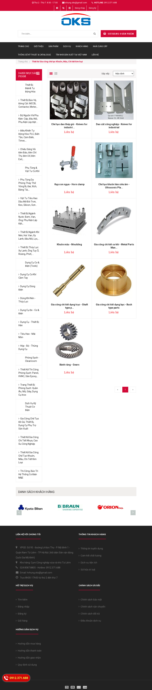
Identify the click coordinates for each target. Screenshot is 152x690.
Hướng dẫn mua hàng (28, 643)
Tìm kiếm (21, 599)
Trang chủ (23, 46)
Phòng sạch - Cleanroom (32, 359)
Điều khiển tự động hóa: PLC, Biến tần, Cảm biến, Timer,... (28, 135)
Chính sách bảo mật (90, 599)
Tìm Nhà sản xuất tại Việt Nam (71, 55)
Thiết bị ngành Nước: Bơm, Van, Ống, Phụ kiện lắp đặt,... (27, 218)
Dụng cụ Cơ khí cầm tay (27, 276)
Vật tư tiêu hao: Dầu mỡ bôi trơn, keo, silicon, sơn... (28, 201)
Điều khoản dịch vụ (90, 620)
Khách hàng (82, 46)
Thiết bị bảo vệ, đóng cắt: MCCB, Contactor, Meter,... (28, 103)
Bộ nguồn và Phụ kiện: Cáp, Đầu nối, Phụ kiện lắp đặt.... (28, 118)
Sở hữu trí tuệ (87, 569)
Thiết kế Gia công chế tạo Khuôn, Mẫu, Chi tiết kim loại (28, 457)
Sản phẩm (53, 46)
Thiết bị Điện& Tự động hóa (30, 88)
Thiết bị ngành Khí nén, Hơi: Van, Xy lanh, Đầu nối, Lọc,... (28, 235)
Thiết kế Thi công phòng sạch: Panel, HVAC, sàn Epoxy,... (28, 373)
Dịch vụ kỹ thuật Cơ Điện (30, 406)
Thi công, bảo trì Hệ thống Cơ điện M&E (28, 474)
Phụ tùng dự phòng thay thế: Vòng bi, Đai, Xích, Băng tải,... (27, 184)
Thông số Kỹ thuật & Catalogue (34, 55)
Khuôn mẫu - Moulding (69, 244)
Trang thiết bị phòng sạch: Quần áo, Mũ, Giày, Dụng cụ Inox (28, 389)
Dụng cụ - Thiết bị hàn (28, 324)
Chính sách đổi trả (89, 613)
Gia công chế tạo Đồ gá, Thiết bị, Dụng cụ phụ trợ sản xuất (28, 423)
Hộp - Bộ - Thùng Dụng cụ (28, 347)
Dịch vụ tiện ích (88, 562)
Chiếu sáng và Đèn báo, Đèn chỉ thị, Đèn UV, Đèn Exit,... (27, 154)
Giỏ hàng (21, 620)
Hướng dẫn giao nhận (28, 657)
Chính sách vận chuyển (92, 606)
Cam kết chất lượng (90, 555)
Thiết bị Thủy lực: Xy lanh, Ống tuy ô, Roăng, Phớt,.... (28, 250)
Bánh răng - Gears (69, 364)
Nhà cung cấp (100, 46)
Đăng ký (92, 8)
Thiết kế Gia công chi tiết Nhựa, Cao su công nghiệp (28, 440)
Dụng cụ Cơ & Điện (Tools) (32, 264)
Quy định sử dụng (26, 664)
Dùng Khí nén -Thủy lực (27, 300)
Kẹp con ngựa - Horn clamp (69, 184)
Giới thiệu (39, 46)
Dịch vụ (67, 46)
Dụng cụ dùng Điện (26, 288)
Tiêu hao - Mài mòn (26, 336)
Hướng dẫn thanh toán (29, 650)
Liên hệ (95, 55)
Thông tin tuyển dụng (91, 548)
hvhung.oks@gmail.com (75, 3)
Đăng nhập (80, 8)
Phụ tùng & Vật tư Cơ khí (32, 169)
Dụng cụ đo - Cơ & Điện (28, 312)
